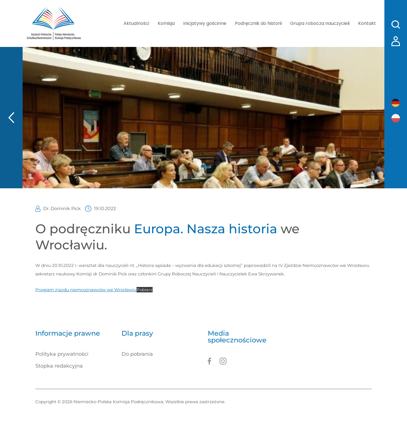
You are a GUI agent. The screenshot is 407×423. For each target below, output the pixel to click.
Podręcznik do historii (258, 23)
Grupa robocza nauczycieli (320, 23)
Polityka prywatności (61, 354)
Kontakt (367, 23)
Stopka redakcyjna (59, 366)
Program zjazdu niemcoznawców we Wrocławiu (86, 289)
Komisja (166, 23)
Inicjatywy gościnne (204, 23)
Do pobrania (137, 354)
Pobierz (145, 289)
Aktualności (136, 23)
